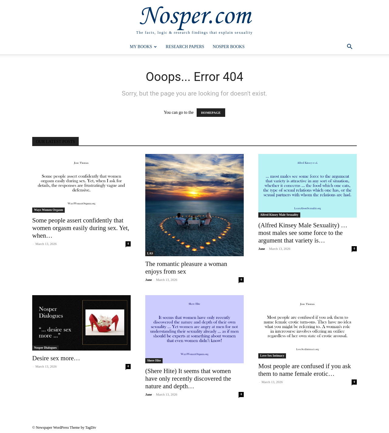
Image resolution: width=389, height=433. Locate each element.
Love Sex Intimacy (272, 355)
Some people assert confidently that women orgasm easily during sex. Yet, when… (80, 228)
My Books (143, 46)
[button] (349, 47)
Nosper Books (229, 46)
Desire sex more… (56, 358)
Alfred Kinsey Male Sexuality (279, 214)
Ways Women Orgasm (48, 209)
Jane (148, 279)
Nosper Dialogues (45, 347)
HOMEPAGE (211, 112)
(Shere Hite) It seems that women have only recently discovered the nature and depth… (188, 378)
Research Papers (185, 46)
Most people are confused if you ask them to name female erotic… (304, 369)
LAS (150, 253)
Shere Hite (154, 360)
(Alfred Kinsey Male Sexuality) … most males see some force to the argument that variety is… (302, 233)
